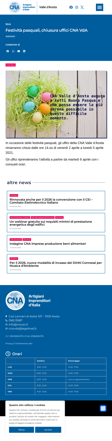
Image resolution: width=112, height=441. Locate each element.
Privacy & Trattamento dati (19, 343)
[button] (99, 7)
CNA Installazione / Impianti (20, 217)
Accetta (48, 430)
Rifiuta (21, 430)
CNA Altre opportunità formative (42, 217)
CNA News (10, 65)
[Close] (63, 402)
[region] (35, 418)
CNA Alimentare (15, 239)
